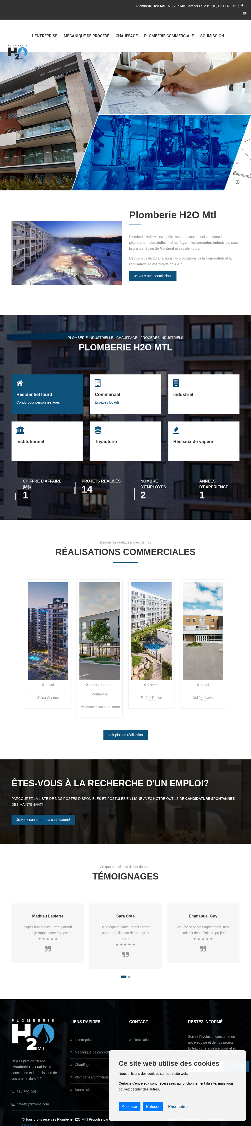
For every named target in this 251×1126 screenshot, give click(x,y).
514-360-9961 (25, 1084)
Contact (45, 68)
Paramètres (178, 1106)
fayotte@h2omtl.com (30, 1096)
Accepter (129, 1106)
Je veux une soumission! (153, 276)
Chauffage (127, 36)
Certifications (141, 1044)
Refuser (153, 1106)
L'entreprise (45, 36)
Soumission (212, 36)
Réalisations (140, 1032)
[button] (123, 969)
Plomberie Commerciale (169, 36)
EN (245, 13)
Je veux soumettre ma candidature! (43, 812)
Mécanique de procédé (87, 36)
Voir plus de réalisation (125, 727)
